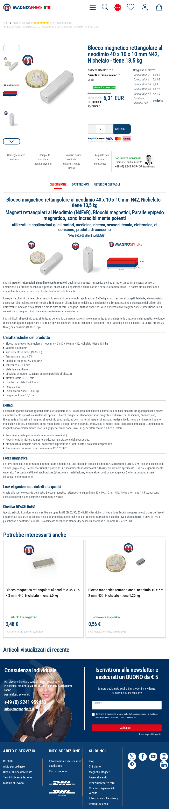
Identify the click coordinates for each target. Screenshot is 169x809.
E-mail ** (98, 703)
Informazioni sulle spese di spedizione (65, 763)
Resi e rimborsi (58, 771)
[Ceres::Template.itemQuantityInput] (100, 129)
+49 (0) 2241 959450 (128, 166)
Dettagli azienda (98, 804)
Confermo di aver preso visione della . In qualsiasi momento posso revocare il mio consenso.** (127, 716)
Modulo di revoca (13, 783)
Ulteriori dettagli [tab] (107, 184)
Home (6, 22)
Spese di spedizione (33, 631)
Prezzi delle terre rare (102, 783)
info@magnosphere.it (19, 709)
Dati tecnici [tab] (80, 184)
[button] (11, 141)
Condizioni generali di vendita (101, 790)
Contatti (8, 761)
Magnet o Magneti (99, 772)
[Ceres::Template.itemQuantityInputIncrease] (109, 129)
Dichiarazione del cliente (17, 772)
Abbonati (139, 728)
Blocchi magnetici (62, 22)
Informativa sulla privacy (103, 798)
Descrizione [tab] (57, 184)
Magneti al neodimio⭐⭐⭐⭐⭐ (31, 22)
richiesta (158, 100)
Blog (91, 761)
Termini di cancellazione (17, 777)
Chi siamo (95, 766)
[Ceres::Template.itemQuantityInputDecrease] (92, 129)
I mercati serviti (98, 777)
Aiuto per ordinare (14, 766)
